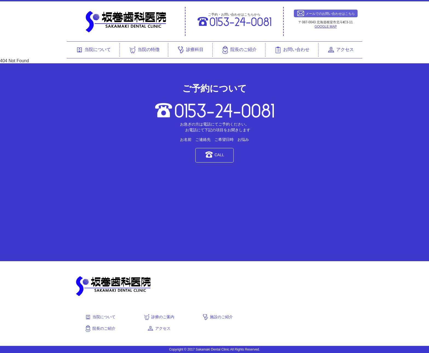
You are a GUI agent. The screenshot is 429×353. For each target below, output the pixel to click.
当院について (93, 50)
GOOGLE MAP (326, 27)
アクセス (340, 50)
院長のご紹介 (239, 50)
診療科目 (190, 50)
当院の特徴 (144, 50)
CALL (214, 154)
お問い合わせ (291, 50)
